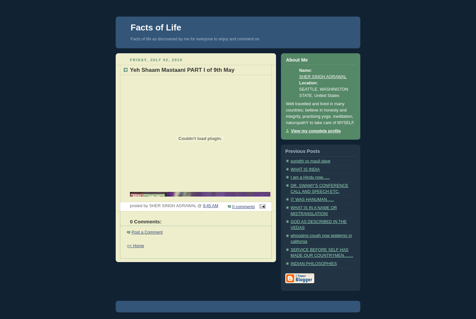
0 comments (243, 207)
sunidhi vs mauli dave (311, 161)
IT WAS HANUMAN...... (312, 199)
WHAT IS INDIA (305, 169)
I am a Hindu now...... (310, 177)
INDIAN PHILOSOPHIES (314, 263)
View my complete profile (316, 131)
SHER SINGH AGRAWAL (322, 76)
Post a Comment (147, 232)
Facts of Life (156, 27)
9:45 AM (210, 206)
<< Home (135, 246)
